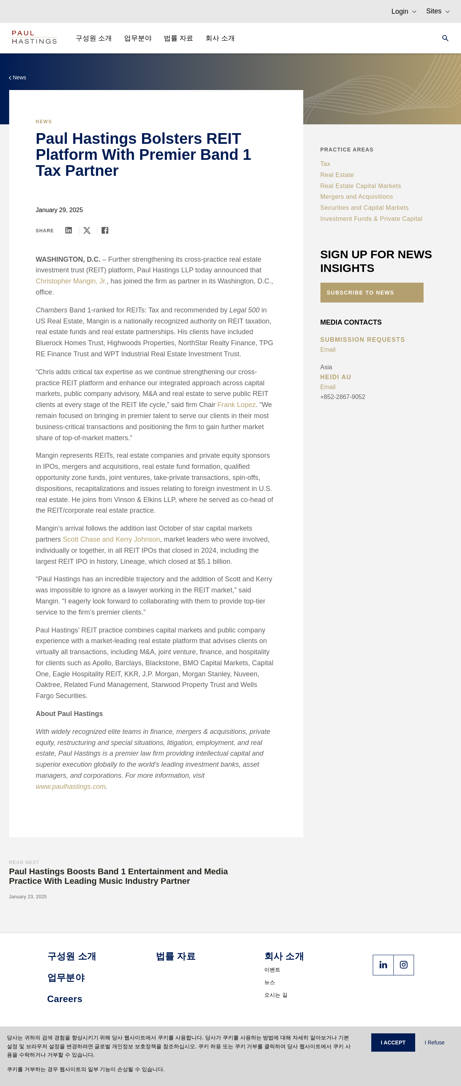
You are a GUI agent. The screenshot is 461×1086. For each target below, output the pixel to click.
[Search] (443, 38)
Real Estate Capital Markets (360, 186)
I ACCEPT (393, 1042)
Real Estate (337, 175)
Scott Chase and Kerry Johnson (111, 539)
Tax (325, 164)
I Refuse (435, 1042)
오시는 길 (276, 995)
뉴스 (269, 982)
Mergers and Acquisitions (356, 196)
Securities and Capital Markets (364, 207)
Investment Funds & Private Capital (371, 219)
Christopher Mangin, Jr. (71, 281)
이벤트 (272, 970)
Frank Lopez (236, 405)
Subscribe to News (361, 293)
